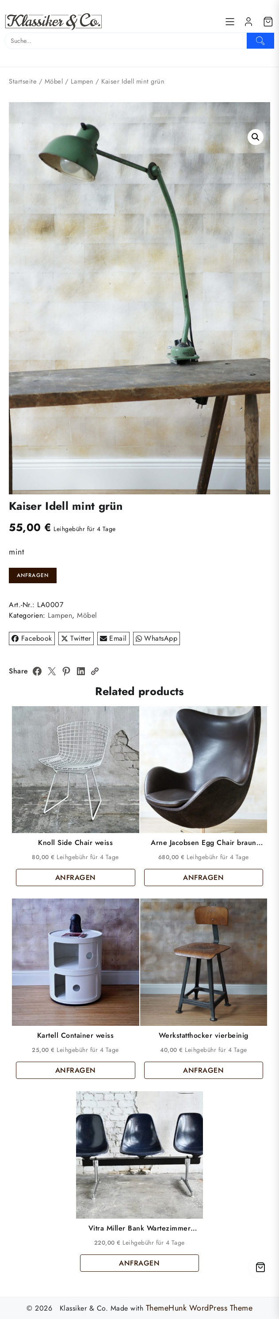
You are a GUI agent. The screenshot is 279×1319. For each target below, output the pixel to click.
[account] (248, 21)
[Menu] (230, 21)
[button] (256, 137)
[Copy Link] (94, 671)
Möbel (54, 81)
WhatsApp (157, 638)
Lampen (82, 81)
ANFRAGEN (33, 575)
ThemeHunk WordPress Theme (199, 1308)
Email (113, 638)
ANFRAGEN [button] (75, 877)
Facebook (31, 638)
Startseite (23, 81)
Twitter (76, 638)
